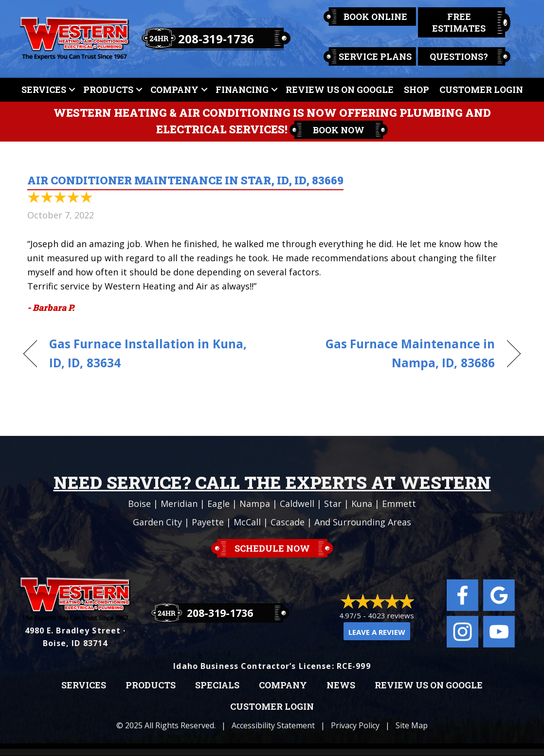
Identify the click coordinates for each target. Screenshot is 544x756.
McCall (247, 522)
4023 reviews (391, 615)
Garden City (157, 522)
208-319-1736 (216, 39)
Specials (217, 685)
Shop (416, 89)
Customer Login (481, 89)
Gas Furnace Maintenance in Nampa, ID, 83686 (391, 353)
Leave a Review (376, 632)
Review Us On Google (340, 89)
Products (108, 89)
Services (43, 89)
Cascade (288, 522)
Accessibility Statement (273, 725)
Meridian (179, 503)
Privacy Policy (355, 725)
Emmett (399, 503)
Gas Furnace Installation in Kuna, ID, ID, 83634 (148, 353)
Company (174, 89)
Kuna (361, 503)
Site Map (412, 725)
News (340, 685)
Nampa (254, 503)
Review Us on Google (429, 685)
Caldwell (297, 503)
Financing (242, 89)
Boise (139, 503)
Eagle (218, 503)
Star (333, 503)
